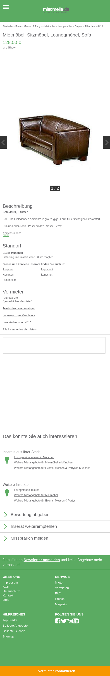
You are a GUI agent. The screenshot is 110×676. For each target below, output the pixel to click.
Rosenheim (10, 279)
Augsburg (8, 269)
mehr (6, 235)
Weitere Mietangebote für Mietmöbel (36, 495)
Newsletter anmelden (42, 560)
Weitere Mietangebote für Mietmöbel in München (43, 462)
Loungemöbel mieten (26, 490)
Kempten (8, 274)
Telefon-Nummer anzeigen (19, 308)
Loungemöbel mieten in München (34, 457)
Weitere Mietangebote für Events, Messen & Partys (45, 500)
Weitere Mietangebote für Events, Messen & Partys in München (52, 468)
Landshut (46, 274)
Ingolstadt (47, 269)
